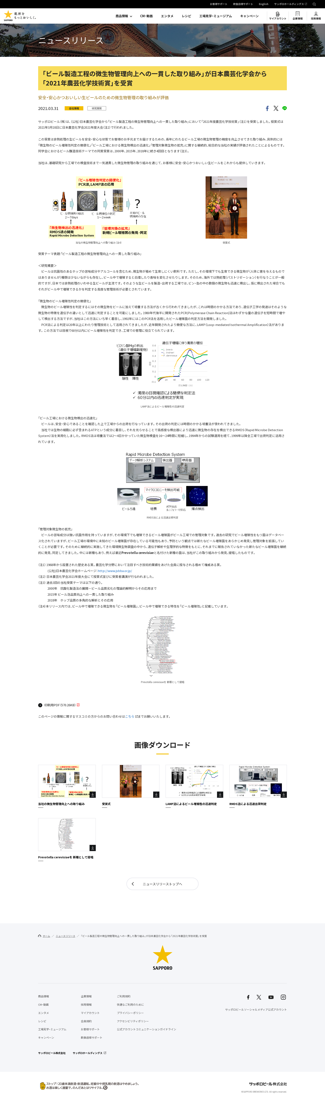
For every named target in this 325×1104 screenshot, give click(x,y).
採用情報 (316, 18)
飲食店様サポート (243, 4)
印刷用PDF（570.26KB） (60, 705)
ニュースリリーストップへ (162, 883)
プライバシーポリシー (130, 1013)
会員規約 (86, 1021)
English (263, 4)
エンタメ (167, 16)
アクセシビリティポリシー (133, 1021)
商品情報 (122, 16)
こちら (129, 716)
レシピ (186, 16)
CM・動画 (146, 16)
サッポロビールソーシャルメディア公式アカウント (256, 1009)
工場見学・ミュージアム (215, 16)
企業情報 (298, 18)
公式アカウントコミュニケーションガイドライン (146, 1029)
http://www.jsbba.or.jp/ (115, 570)
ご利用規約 (123, 996)
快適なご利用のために (130, 1004)
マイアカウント (277, 18)
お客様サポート (218, 4)
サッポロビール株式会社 (51, 1053)
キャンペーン (249, 16)
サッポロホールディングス (289, 4)
